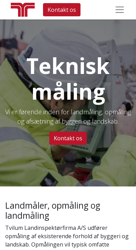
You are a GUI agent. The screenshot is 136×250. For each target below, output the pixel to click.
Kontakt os (62, 10)
